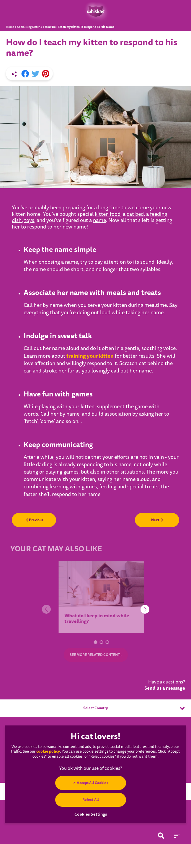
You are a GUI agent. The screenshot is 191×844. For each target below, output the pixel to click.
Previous (34, 520)
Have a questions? (164, 685)
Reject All (90, 799)
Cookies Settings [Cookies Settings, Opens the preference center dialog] (90, 814)
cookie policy (48, 751)
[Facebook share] (25, 74)
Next (157, 520)
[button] (97, 642)
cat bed (135, 214)
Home (10, 27)
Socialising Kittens (29, 27)
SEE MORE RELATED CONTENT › (95, 654)
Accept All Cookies (92, 782)
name (99, 220)
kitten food (107, 214)
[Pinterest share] (45, 74)
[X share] (35, 74)
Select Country (134, 708)
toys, (29, 220)
